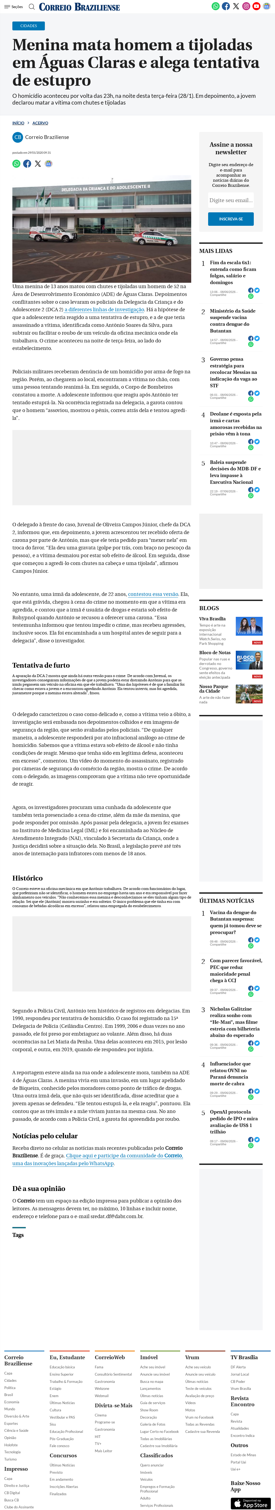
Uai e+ (236, 1469)
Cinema (101, 1415)
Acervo (40, 123)
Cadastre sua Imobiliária (159, 1446)
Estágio (55, 1388)
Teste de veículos (198, 1388)
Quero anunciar (152, 1465)
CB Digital (12, 1493)
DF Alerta (238, 1367)
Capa (8, 1373)
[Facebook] (226, 9)
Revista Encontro (243, 1401)
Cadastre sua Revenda (202, 1431)
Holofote (11, 1445)
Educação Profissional (66, 1431)
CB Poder (238, 1381)
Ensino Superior (62, 1374)
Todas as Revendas (200, 1424)
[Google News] (267, 9)
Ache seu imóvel (152, 1367)
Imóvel (149, 1357)
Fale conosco (59, 1446)
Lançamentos (150, 1388)
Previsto (56, 1472)
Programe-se (105, 1422)
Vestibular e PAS (62, 1417)
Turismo (10, 1459)
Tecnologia (12, 1452)
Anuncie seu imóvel (155, 1374)
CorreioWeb (110, 1357)
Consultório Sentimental (113, 1374)
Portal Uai (238, 1462)
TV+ (98, 1443)
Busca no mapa (151, 1381)
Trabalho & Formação (66, 1381)
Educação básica (62, 1367)
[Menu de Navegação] (14, 6)
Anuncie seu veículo (200, 1374)
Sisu (53, 1424)
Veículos (146, 1479)
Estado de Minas (243, 1455)
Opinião (10, 1438)
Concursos (63, 1455)
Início (18, 123)
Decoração (148, 1417)
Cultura (55, 1410)
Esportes (11, 1423)
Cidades (10, 1380)
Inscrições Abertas (64, 1486)
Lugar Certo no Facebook (159, 1431)
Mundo (9, 1409)
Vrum (192, 1357)
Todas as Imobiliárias (156, 1439)
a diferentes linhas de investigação (104, 310)
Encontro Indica (243, 1435)
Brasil (8, 1395)
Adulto (145, 1498)
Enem (54, 1396)
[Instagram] (246, 9)
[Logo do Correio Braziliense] (79, 6)
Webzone (102, 1388)
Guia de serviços (152, 1403)
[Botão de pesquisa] (30, 6)
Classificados (156, 1455)
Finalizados (58, 1494)
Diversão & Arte (16, 1416)
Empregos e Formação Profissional (157, 1488)
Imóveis (146, 1472)
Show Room (149, 1410)
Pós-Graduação (62, 1439)
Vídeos (190, 1403)
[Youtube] (256, 9)
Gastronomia (105, 1381)
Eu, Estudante (67, 1357)
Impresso (16, 1469)
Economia (11, 1402)
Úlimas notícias (151, 1396)
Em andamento (61, 1479)
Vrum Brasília (241, 1388)
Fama (99, 1367)
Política (10, 1388)
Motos (190, 1410)
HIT (98, 1436)
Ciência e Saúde (16, 1430)
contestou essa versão (153, 594)
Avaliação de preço (199, 1396)
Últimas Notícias (62, 1403)
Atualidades (240, 1428)
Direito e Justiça (16, 1485)
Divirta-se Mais (113, 1405)
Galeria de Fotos (152, 1424)
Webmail (101, 1396)
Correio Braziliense (18, 1360)
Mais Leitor (103, 1451)
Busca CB (11, 1500)
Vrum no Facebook (199, 1417)
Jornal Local (240, 1374)
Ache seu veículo (198, 1367)
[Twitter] (236, 9)
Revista (236, 1421)
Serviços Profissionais (156, 1505)
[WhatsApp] (216, 9)
